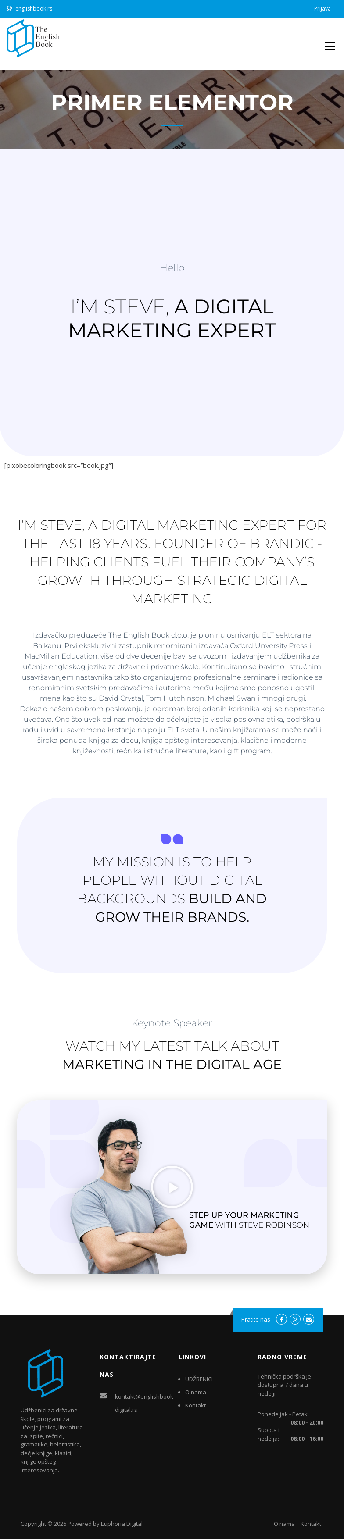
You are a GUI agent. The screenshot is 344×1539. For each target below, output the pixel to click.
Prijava (322, 8)
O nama (195, 1392)
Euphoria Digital (122, 1524)
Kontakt (195, 1405)
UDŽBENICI (199, 1379)
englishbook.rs (33, 8)
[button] (172, 1187)
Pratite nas (255, 1319)
